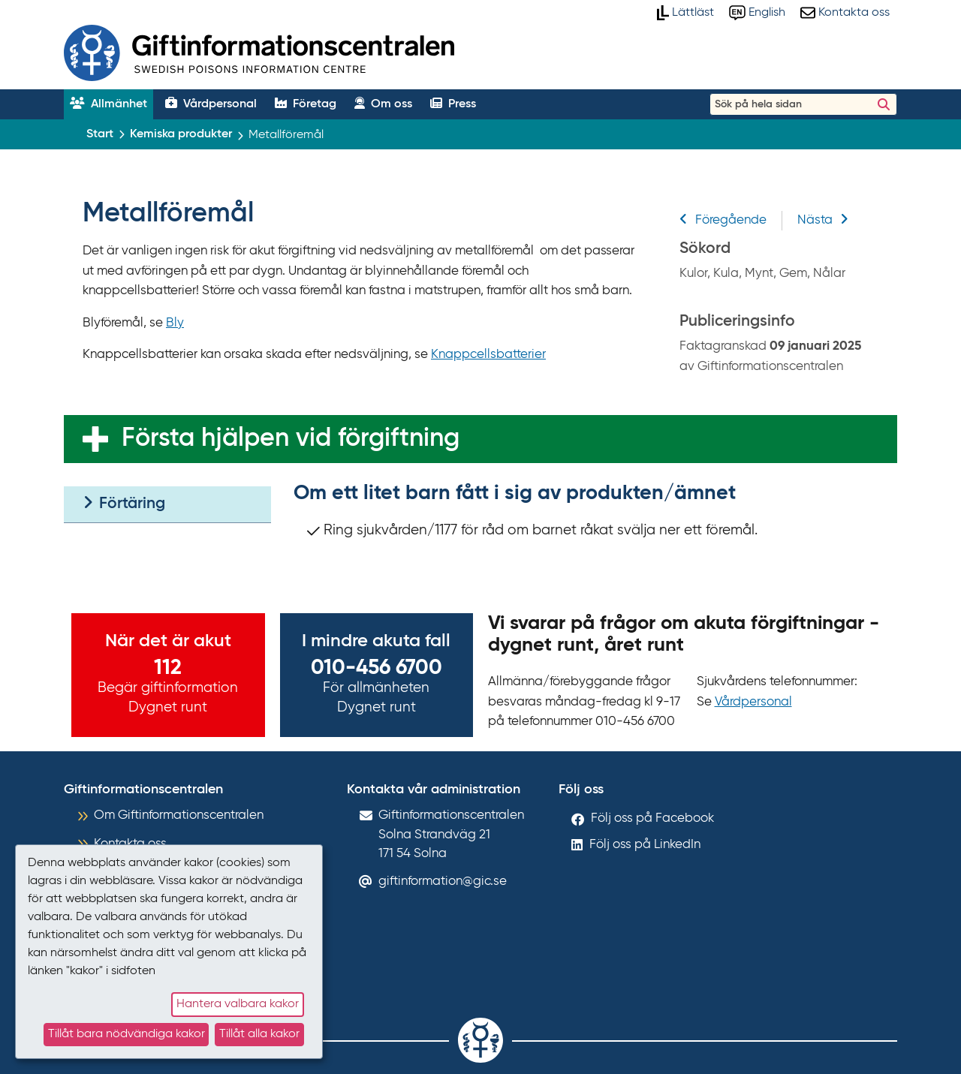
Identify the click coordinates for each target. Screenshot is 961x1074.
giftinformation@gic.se (442, 881)
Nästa (822, 220)
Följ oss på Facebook (652, 818)
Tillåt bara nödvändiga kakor (126, 1034)
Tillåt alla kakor (259, 1034)
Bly (175, 323)
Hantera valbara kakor (237, 1004)
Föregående (723, 220)
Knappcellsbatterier (488, 354)
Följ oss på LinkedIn (644, 844)
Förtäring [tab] (124, 503)
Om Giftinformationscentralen (179, 815)
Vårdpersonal (753, 702)
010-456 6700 (376, 667)
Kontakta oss (130, 844)
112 (168, 667)
